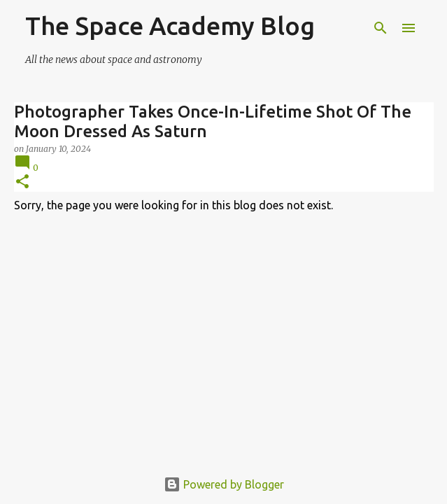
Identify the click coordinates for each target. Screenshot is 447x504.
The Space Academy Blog (170, 25)
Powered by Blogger (224, 484)
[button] (22, 182)
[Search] (380, 28)
